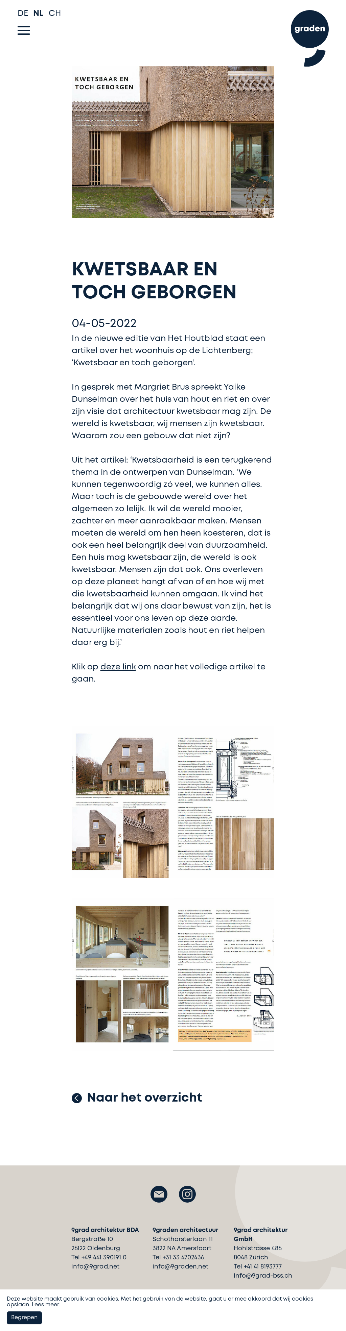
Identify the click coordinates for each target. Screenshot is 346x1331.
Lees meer (45, 1304)
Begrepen (24, 1317)
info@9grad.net (95, 1267)
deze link (118, 667)
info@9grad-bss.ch (263, 1276)
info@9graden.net (180, 1267)
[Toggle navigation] (24, 30)
